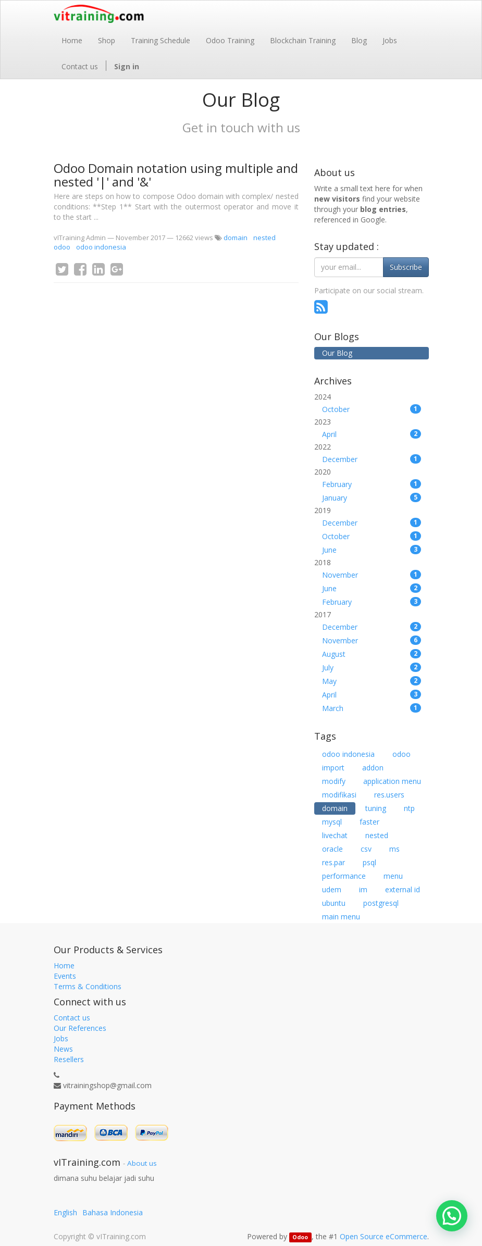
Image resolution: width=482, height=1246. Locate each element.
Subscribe (406, 267)
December (371, 459)
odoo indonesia (101, 247)
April (371, 434)
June (371, 550)
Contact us (72, 1018)
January (371, 498)
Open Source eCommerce (383, 1236)
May (371, 681)
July (371, 667)
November (371, 575)
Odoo (300, 1237)
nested (264, 237)
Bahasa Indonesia (112, 1212)
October (371, 409)
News (63, 1049)
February (371, 484)
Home (64, 965)
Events (65, 976)
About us (142, 1163)
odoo (62, 247)
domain (236, 237)
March (371, 708)
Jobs (61, 1038)
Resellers (69, 1059)
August (371, 654)
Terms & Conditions (87, 986)
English (65, 1212)
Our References (80, 1028)
